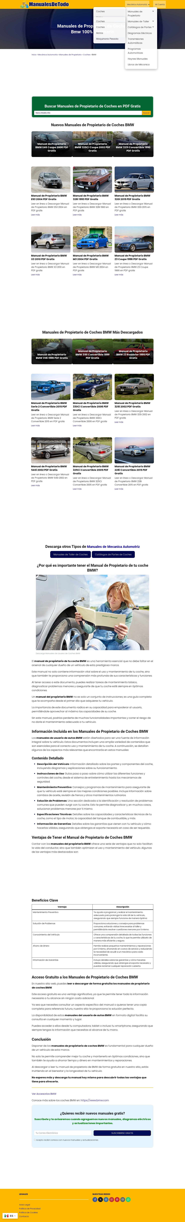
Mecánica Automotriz (137, 4)
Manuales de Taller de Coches (70, 554)
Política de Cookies (28, 1212)
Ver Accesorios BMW (44, 1093)
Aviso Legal (24, 1204)
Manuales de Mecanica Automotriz (113, 546)
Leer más (35, 214)
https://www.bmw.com (95, 1100)
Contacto (24, 1215)
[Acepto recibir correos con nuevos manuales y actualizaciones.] (35, 1139)
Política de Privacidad (29, 1208)
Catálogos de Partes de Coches (113, 554)
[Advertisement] (92, 76)
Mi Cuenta (160, 4)
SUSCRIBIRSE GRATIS (122, 1132)
